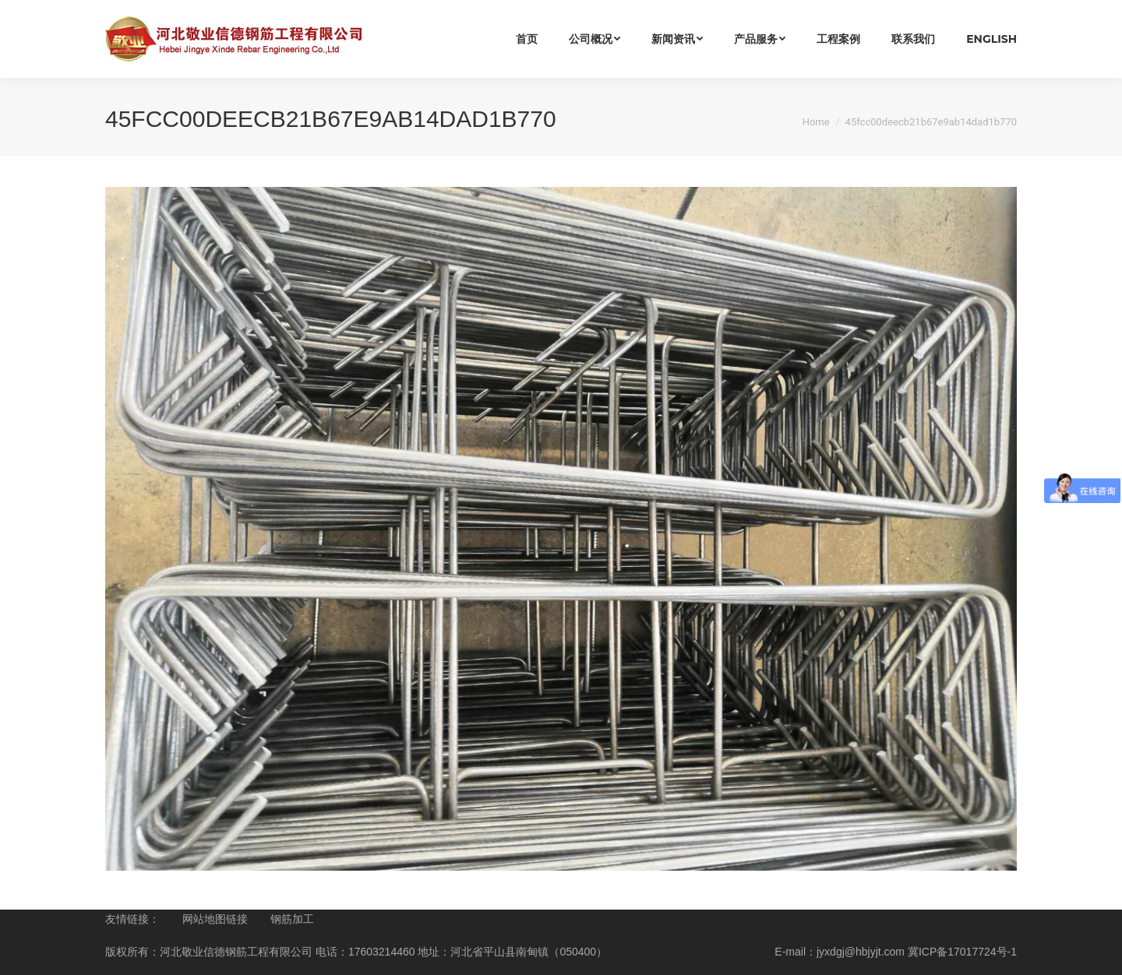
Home (816, 122)
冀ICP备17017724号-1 (962, 951)
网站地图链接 (215, 919)
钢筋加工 (292, 919)
